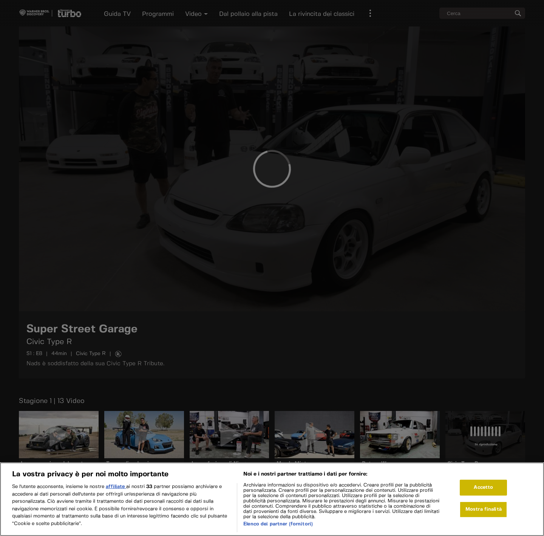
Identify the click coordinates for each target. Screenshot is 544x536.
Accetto (483, 493)
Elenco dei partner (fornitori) (278, 529)
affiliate (116, 492)
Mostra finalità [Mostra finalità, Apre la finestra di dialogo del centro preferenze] (483, 515)
